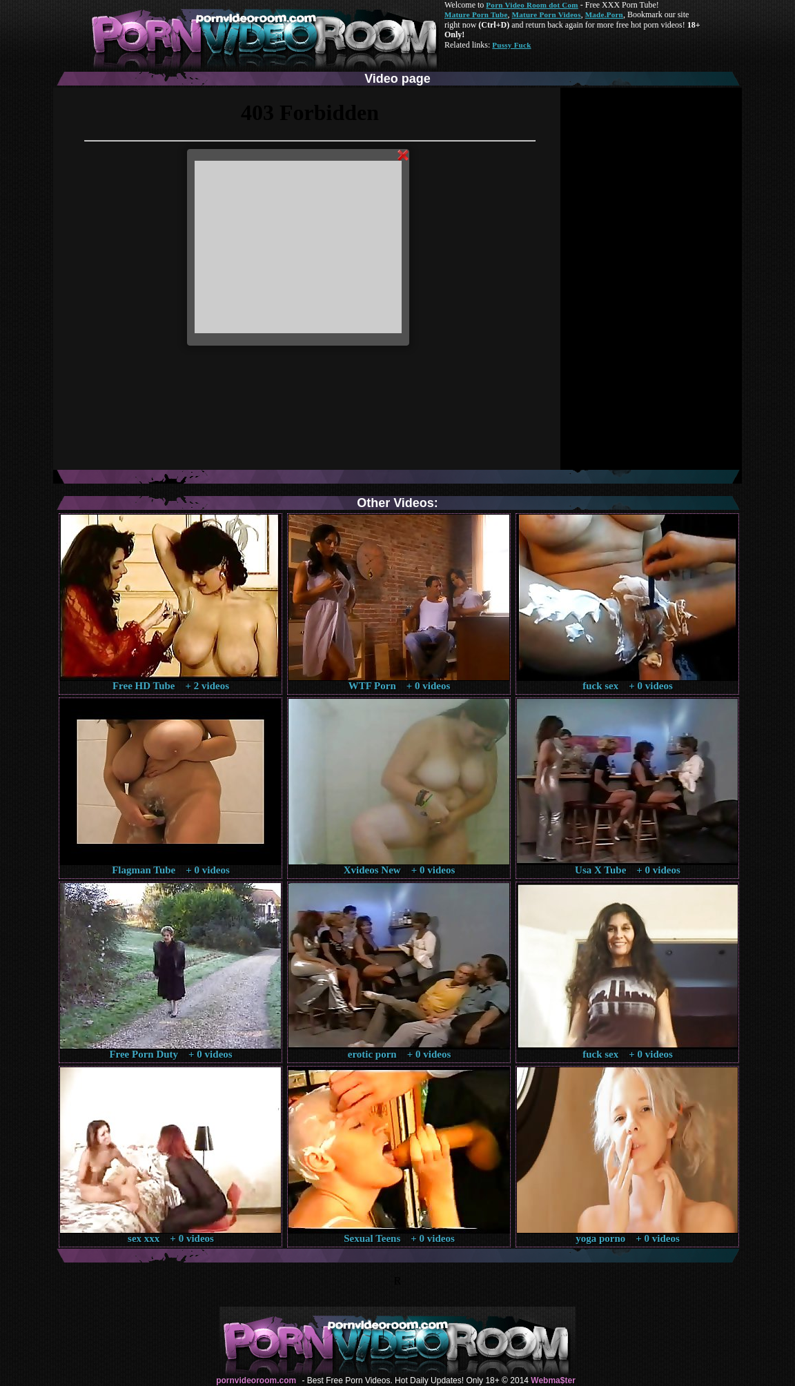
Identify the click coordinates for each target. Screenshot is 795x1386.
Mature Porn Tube (476, 14)
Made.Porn (604, 14)
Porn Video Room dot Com (532, 5)
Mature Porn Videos (546, 14)
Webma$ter (553, 1380)
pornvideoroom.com (256, 1380)
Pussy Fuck (511, 45)
